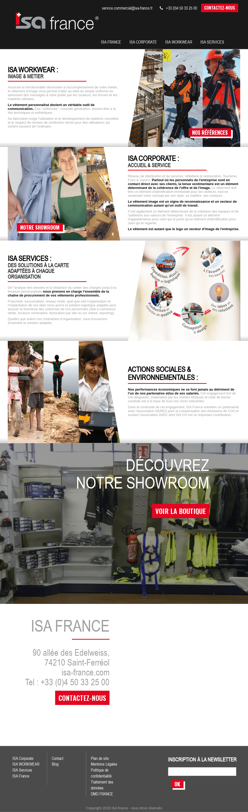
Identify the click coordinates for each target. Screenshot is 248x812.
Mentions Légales (104, 764)
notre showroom (40, 227)
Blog (55, 764)
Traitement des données (102, 785)
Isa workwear (178, 42)
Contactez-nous (219, 8)
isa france (111, 42)
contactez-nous (82, 698)
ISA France (20, 776)
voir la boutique (180, 511)
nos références (210, 132)
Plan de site (100, 758)
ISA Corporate (22, 758)
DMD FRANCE (102, 794)
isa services (212, 42)
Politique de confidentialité (101, 773)
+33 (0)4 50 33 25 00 (178, 8)
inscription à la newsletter (202, 759)
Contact (57, 758)
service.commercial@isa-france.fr (127, 8)
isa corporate (143, 42)
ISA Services (22, 770)
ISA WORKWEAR (25, 764)
